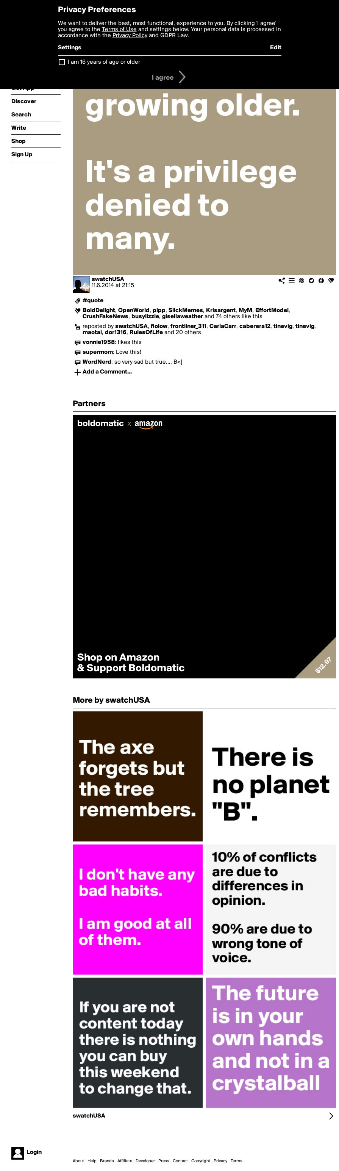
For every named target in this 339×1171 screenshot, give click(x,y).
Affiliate (124, 1161)
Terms (236, 1161)
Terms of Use (119, 30)
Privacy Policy (129, 36)
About (78, 1161)
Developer (145, 1161)
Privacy (220, 1161)
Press (163, 1161)
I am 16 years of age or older (104, 62)
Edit (275, 48)
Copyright (200, 1161)
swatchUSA (108, 279)
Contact (180, 1161)
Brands (107, 1161)
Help (92, 1161)
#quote (93, 301)
